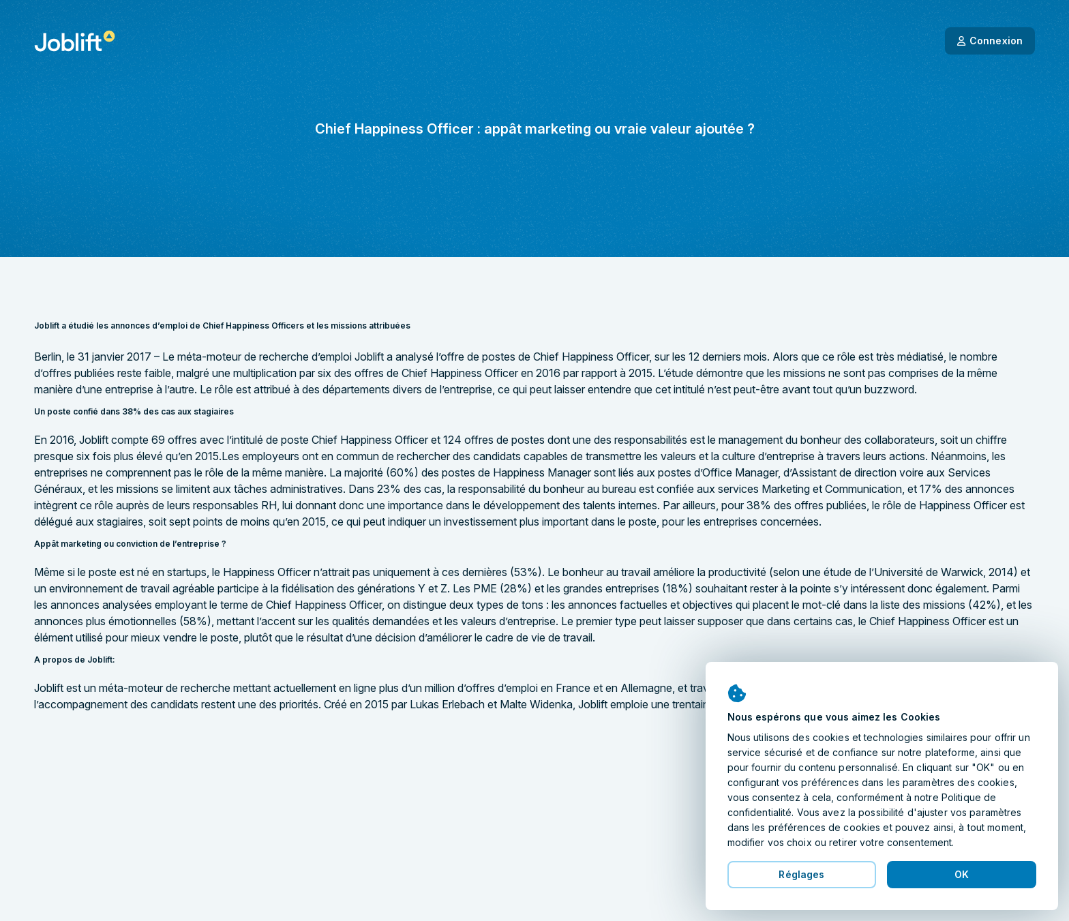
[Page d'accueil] (74, 41)
